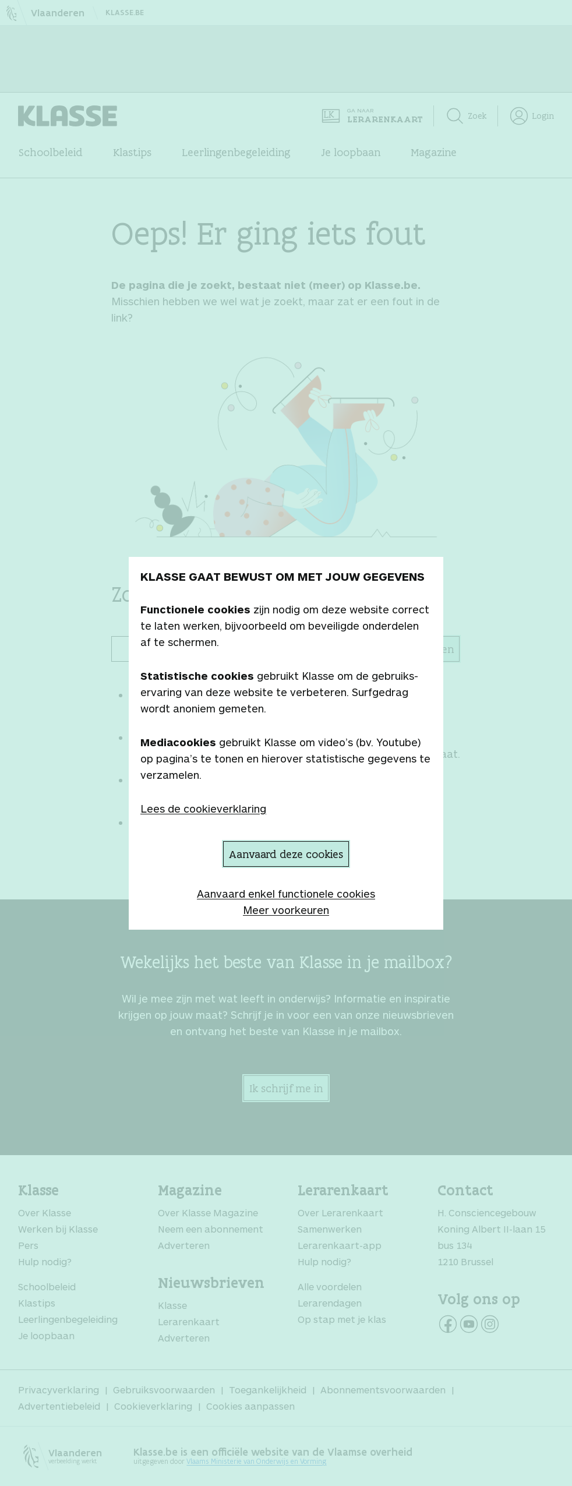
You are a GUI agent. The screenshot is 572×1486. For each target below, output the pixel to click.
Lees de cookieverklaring (203, 808)
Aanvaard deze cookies (286, 854)
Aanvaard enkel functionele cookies (286, 893)
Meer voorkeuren (286, 909)
